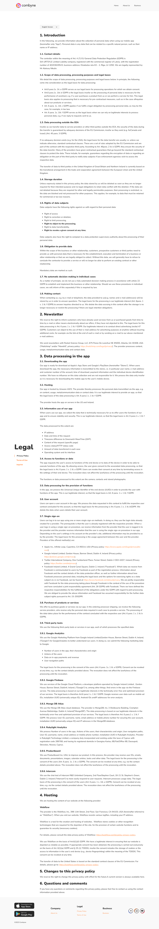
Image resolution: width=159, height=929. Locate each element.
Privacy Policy (23, 456)
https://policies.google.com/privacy (59, 556)
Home (116, 5)
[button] (50, 27)
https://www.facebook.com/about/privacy (102, 580)
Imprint (20, 465)
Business (137, 5)
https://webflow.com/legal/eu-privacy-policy (115, 835)
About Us (126, 5)
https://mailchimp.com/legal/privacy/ (96, 346)
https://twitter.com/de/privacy (63, 563)
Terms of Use (22, 460)
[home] (26, 5)
